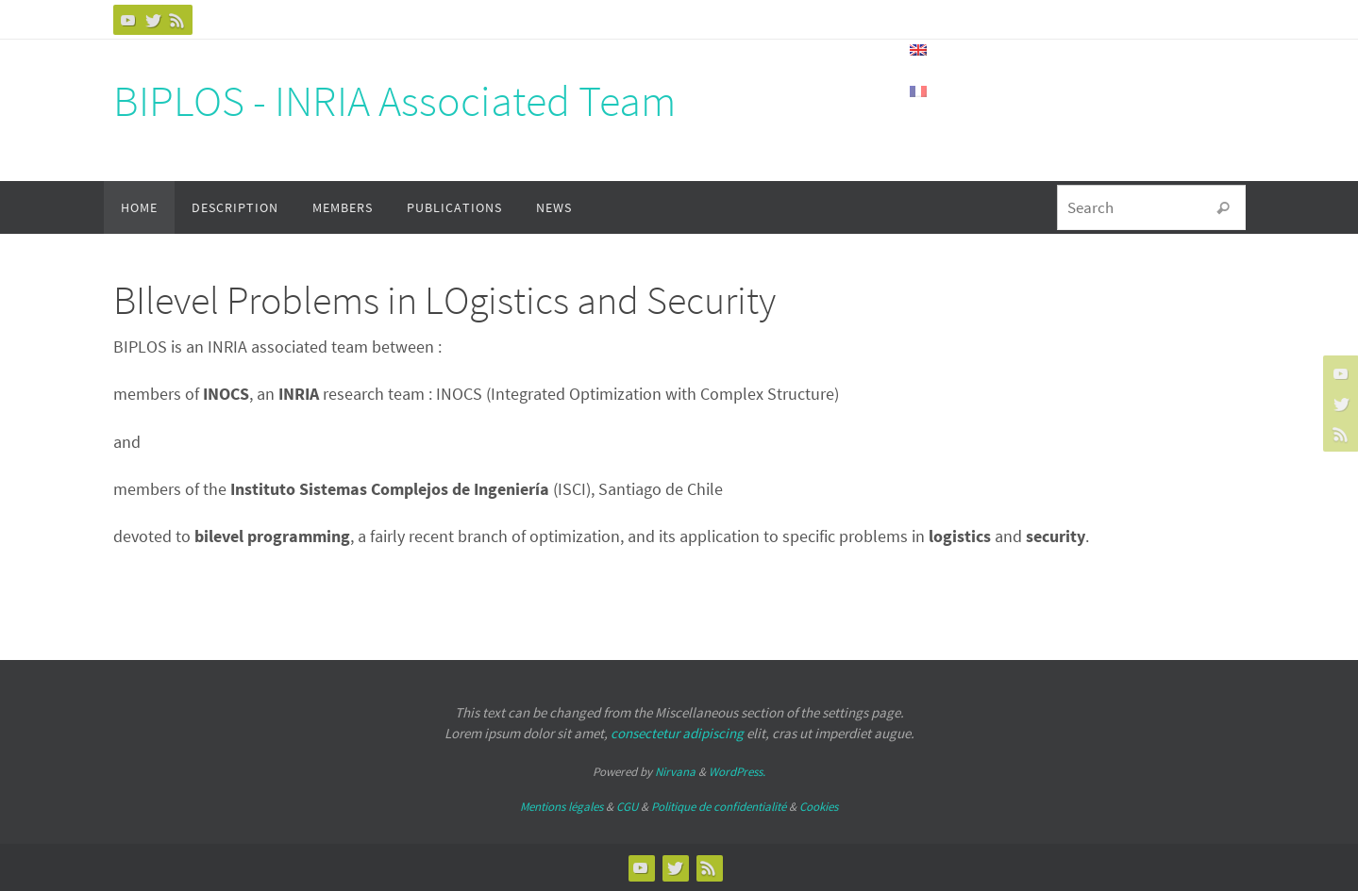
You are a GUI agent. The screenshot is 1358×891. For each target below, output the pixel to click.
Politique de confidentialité (718, 807)
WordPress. (737, 772)
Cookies (818, 807)
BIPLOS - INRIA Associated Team (394, 101)
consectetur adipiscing (677, 733)
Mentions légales (561, 807)
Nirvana (675, 772)
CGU (627, 807)
